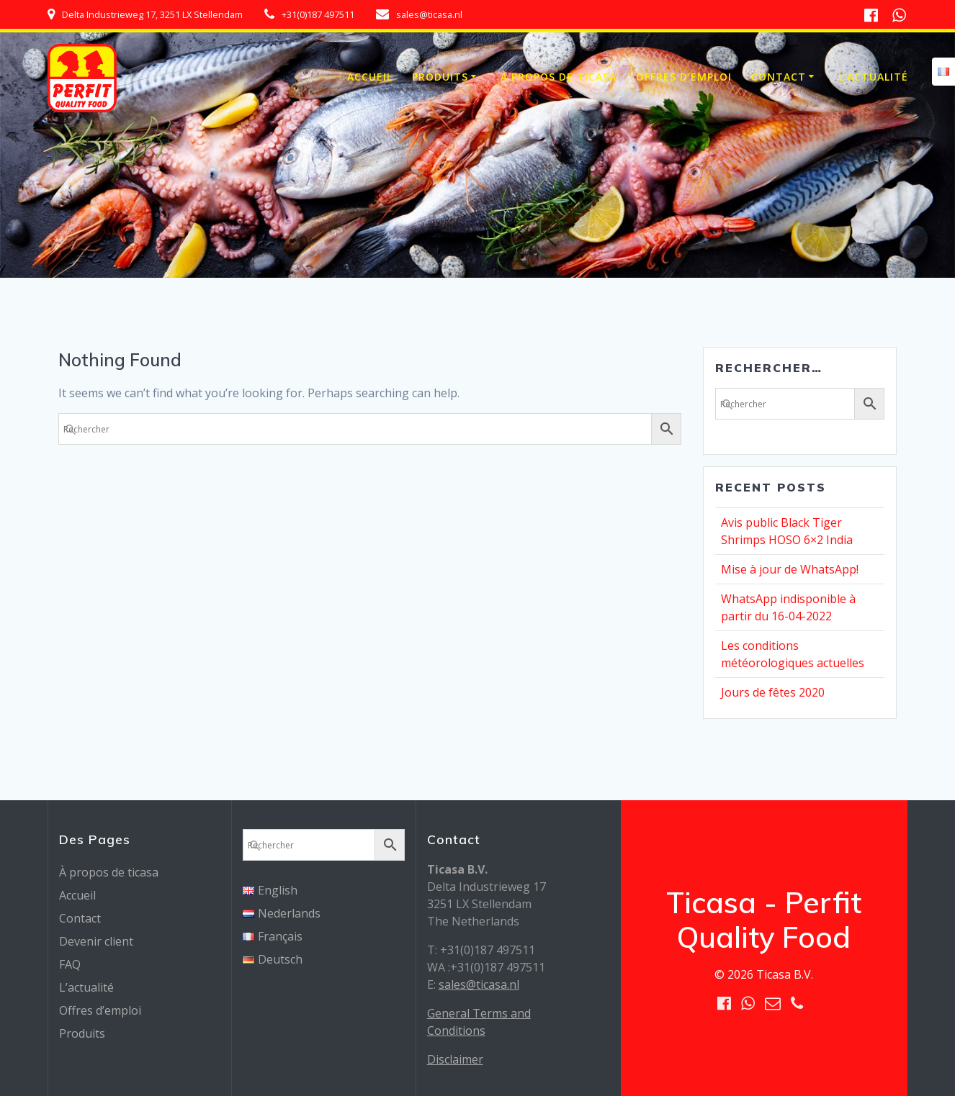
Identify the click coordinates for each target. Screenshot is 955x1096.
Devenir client (96, 941)
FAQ (70, 964)
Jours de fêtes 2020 (773, 692)
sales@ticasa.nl (479, 984)
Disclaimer (455, 1059)
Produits (440, 76)
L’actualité (873, 76)
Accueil (370, 76)
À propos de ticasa (559, 76)
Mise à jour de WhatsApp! (789, 569)
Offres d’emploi (684, 76)
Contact (778, 76)
